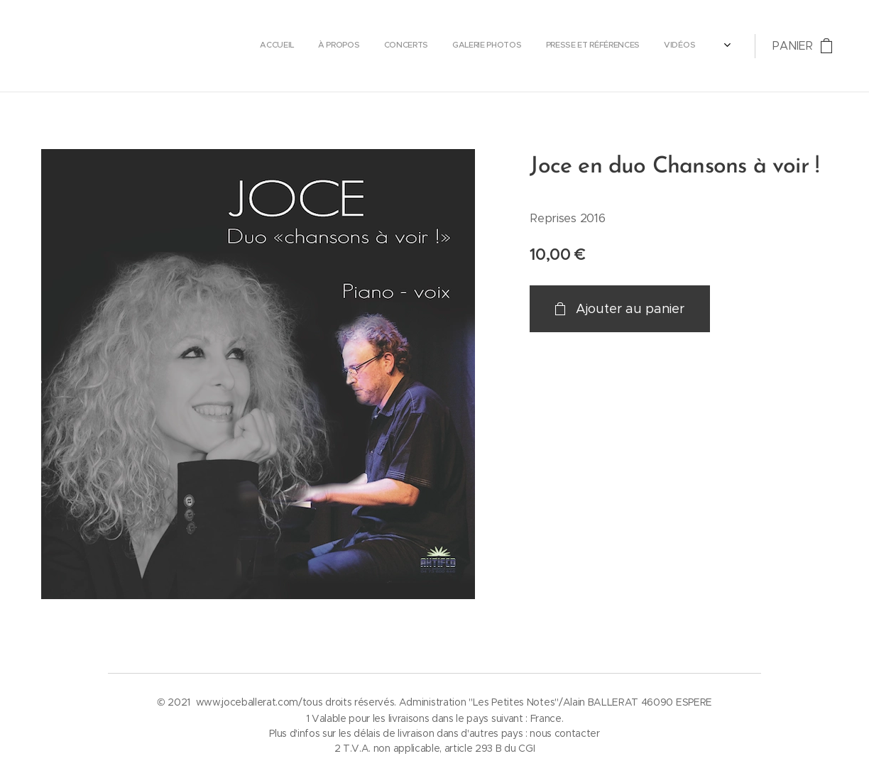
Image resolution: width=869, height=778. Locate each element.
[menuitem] (559, 46)
